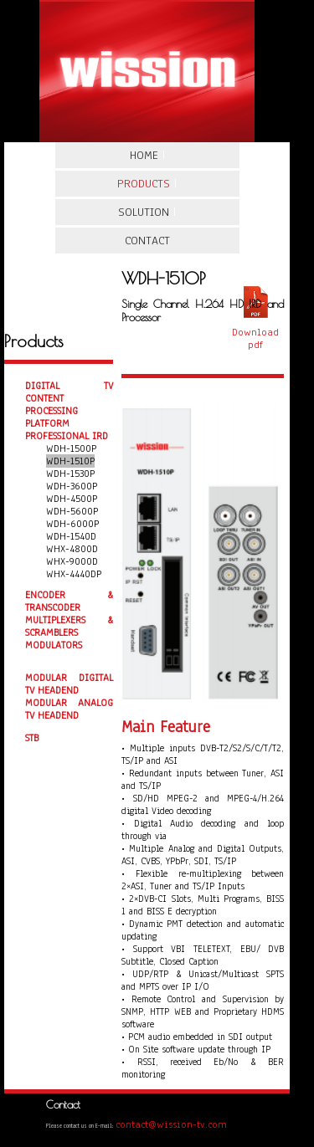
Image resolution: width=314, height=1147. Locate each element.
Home (147, 155)
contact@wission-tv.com (171, 1124)
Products (147, 184)
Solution (147, 212)
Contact (147, 240)
